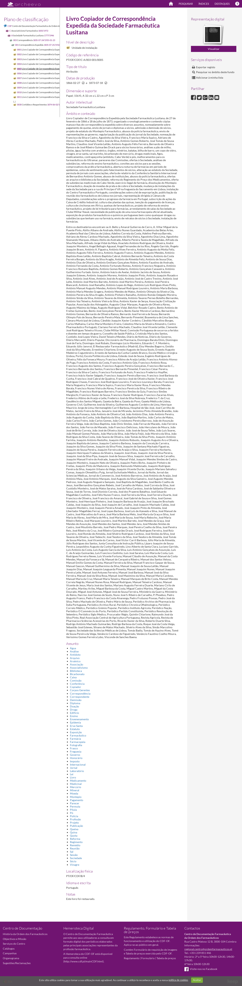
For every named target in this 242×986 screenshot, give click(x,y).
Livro (73, 777)
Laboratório (77, 771)
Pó (71, 812)
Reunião (75, 848)
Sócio (73, 861)
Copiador (75, 686)
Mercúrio (75, 787)
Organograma (11, 958)
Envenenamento (79, 719)
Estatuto (75, 729)
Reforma (75, 838)
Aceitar (197, 979)
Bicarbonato (77, 674)
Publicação (76, 825)
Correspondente (79, 696)
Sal (71, 851)
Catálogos (9, 948)
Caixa (73, 677)
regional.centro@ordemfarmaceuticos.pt (208, 949)
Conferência (77, 683)
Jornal (73, 767)
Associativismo (79, 667)
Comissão (75, 680)
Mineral (74, 790)
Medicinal (76, 783)
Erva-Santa (76, 725)
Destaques (222, 3)
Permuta (75, 806)
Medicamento (78, 780)
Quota (73, 835)
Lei (71, 774)
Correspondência (80, 693)
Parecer (74, 803)
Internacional (78, 764)
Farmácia (75, 738)
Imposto (75, 761)
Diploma (75, 703)
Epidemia (75, 722)
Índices (204, 3)
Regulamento (131, 958)
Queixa (74, 829)
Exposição (76, 732)
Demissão (75, 700)
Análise (74, 651)
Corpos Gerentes (80, 690)
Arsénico (75, 661)
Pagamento (76, 800)
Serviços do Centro (14, 943)
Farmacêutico (78, 735)
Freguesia (75, 751)
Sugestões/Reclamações (17, 963)
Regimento (76, 842)
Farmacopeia (77, 741)
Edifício (74, 712)
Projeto (74, 822)
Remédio (75, 845)
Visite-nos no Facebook (200, 969)
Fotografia (76, 745)
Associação (76, 664)
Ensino (74, 716)
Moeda (74, 793)
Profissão (75, 819)
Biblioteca (76, 670)
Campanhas (10, 953)
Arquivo (75, 658)
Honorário (76, 758)
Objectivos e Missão (14, 938)
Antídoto (75, 654)
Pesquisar (186, 3)
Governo (75, 754)
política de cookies (178, 979)
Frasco (74, 748)
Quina (73, 832)
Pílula (73, 809)
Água (73, 648)
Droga (73, 709)
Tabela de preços (166, 958)
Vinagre (74, 864)
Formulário (148, 958)
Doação (74, 706)
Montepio (75, 796)
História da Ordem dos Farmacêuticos (25, 934)
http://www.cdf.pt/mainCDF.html (83, 961)
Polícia (74, 816)
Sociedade (76, 858)
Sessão (74, 854)
